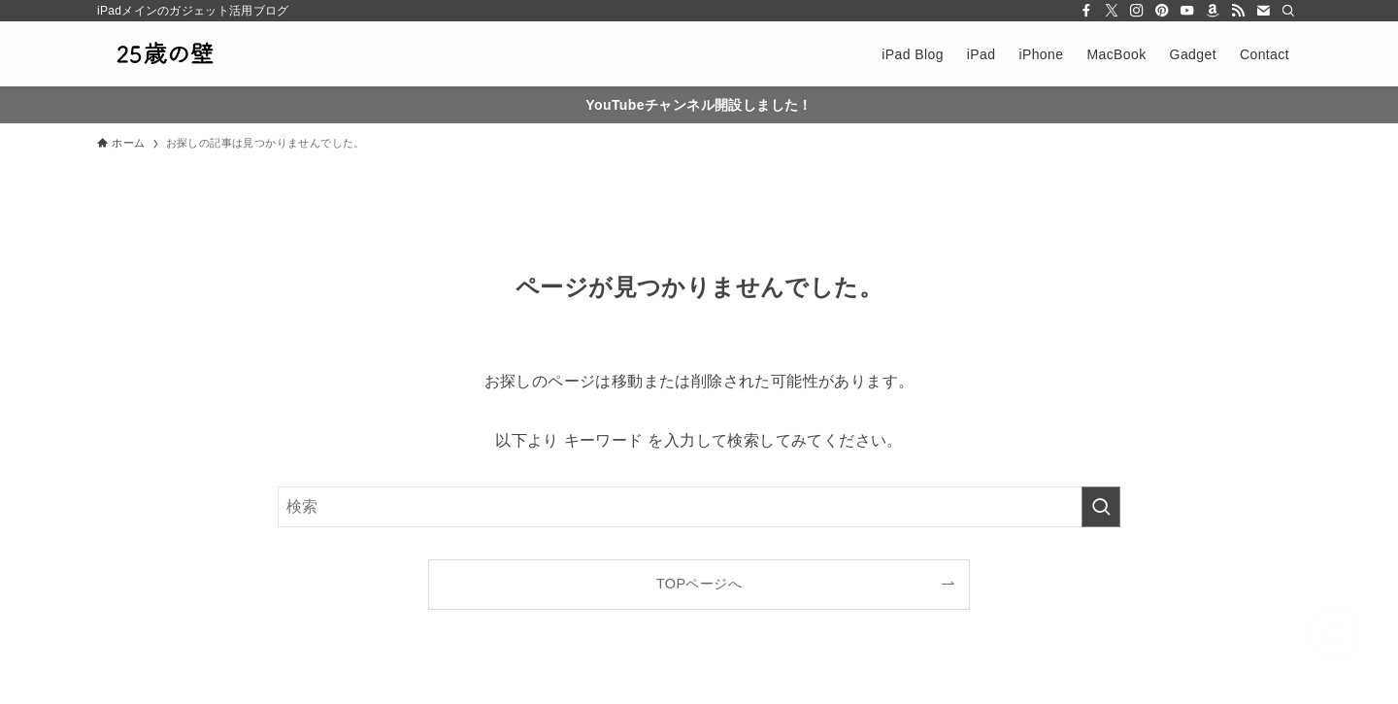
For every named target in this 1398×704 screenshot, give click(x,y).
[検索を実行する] (1101, 506)
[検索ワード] (699, 506)
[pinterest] (1162, 10)
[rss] (1237, 10)
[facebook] (1086, 10)
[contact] (1263, 10)
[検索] (1288, 10)
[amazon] (1212, 10)
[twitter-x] (1111, 10)
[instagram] (1136, 10)
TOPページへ (699, 583)
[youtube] (1187, 10)
